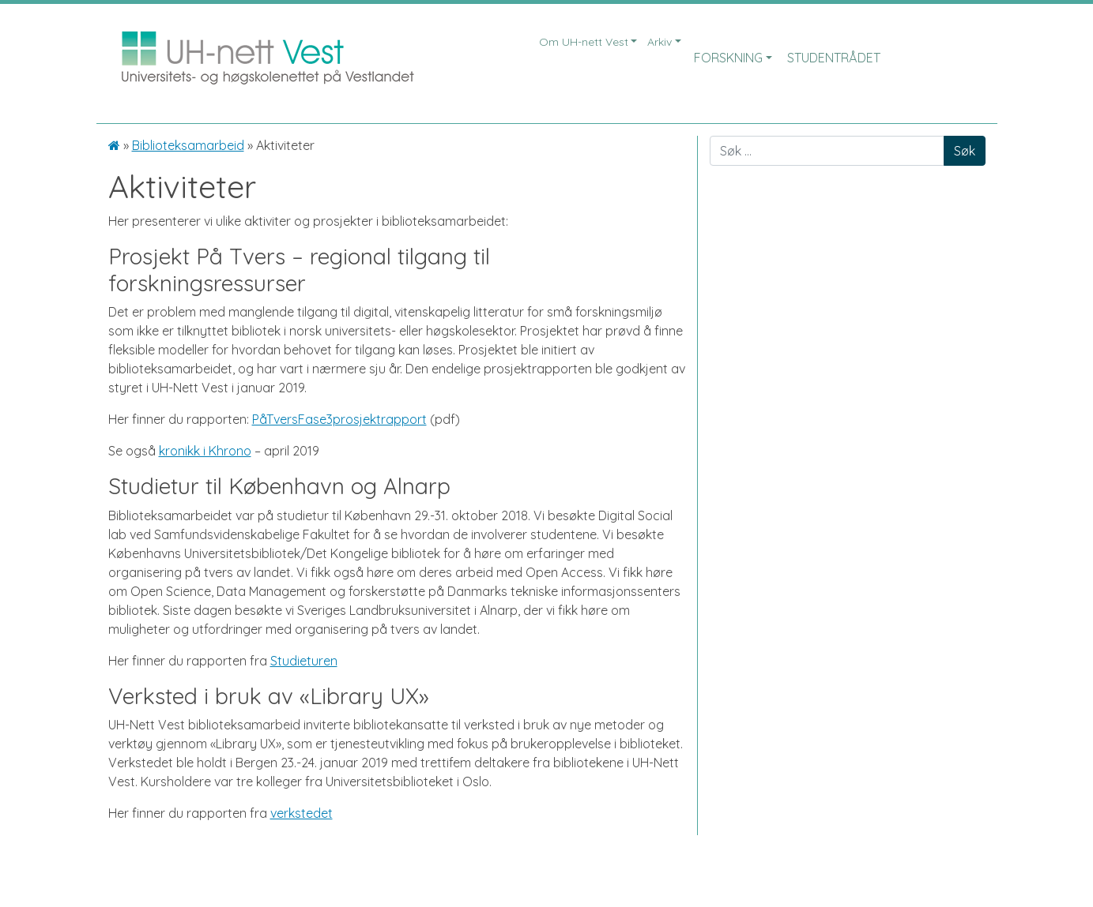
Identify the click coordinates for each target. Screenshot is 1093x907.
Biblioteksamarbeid (188, 145)
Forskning (728, 58)
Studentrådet (833, 58)
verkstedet (301, 813)
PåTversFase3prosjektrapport (339, 419)
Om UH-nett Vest (583, 42)
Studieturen (303, 661)
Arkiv (659, 42)
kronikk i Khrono (205, 451)
